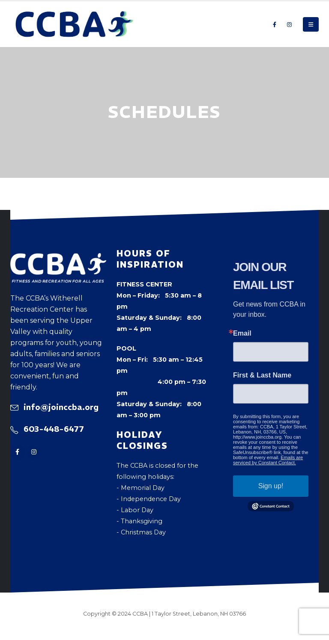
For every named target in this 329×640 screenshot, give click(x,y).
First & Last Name (262, 375)
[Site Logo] (74, 24)
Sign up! (271, 486)
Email (242, 333)
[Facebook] (275, 24)
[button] (311, 24)
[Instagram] (289, 24)
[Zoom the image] (58, 258)
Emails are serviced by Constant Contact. (268, 460)
